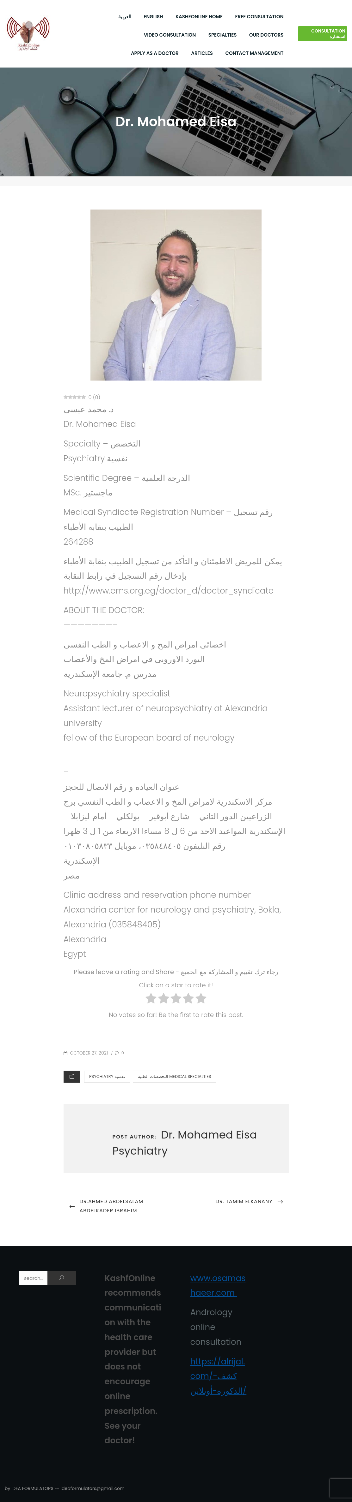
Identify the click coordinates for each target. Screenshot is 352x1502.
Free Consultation (259, 16)
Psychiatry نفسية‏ (107, 1076)
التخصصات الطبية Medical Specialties (174, 1076)
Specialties (222, 35)
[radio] (151, 1000)
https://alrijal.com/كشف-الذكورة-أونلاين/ (218, 1376)
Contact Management (254, 53)
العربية (124, 16)
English (153, 16)
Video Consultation (170, 35)
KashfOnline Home (199, 16)
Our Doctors (266, 35)
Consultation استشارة (328, 34)
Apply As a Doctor (155, 53)
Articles (202, 53)
